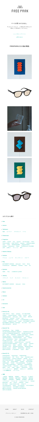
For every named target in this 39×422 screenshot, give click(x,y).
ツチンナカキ (16, 370)
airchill (9, 241)
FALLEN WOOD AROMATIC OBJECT (12, 331)
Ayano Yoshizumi (7, 387)
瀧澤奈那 (11, 378)
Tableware (5, 229)
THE (4, 364)
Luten (8, 244)
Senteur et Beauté (17, 358)
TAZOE (12, 363)
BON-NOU (5, 382)
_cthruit (4, 321)
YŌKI (13, 367)
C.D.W (17, 318)
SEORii (25, 358)
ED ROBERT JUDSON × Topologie (11, 322)
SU (30, 265)
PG (13, 357)
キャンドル (15, 247)
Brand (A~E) (6, 311)
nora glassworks (7, 385)
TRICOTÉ (20, 364)
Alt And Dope (26, 241)
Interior (5, 225)
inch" (25, 337)
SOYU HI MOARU (7, 389)
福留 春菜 (5, 378)
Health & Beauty (7, 251)
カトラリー (9, 231)
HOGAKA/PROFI (17, 337)
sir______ (31, 358)
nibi (30, 345)
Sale (4, 307)
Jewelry (5, 275)
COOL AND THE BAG (8, 319)
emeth (19, 321)
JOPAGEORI (9, 339)
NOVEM (5, 346)
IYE (14, 241)
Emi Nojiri (5, 384)
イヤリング (5, 277)
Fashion (5, 255)
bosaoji (32, 381)
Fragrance (5, 239)
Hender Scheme (7, 336)
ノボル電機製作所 (7, 370)
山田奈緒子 (11, 379)
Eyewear (5, 269)
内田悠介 (17, 376)
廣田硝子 (16, 369)
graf (4, 334)
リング (11, 277)
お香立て (9, 247)
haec (8, 334)
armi (30, 315)
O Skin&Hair (16, 349)
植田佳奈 (31, 378)
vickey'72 (23, 384)
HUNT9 (31, 334)
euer (30, 322)
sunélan (5, 246)
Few (12, 330)
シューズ (11, 257)
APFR (4, 241)
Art (3, 299)
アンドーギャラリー (7, 369)
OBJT (27, 349)
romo (8, 367)
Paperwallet (15, 355)
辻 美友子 (30, 376)
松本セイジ (23, 369)
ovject (22, 349)
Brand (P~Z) (6, 353)
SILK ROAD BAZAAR (8, 360)
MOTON (28, 348)
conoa (17, 319)
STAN (4, 361)
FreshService (6, 265)
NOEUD (20, 345)
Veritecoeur (11, 246)
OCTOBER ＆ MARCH (18, 387)
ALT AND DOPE (26, 313)
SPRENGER (6, 363)
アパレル (5, 257)
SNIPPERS (29, 360)
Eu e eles (24, 322)
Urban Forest (23, 366)
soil (11, 382)
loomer (25, 343)
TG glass (29, 363)
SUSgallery (18, 360)
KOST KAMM (22, 340)
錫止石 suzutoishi (7, 388)
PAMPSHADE (23, 355)
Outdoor (5, 295)
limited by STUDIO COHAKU (10, 343)
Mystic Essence (7, 349)
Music (4, 292)
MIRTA (14, 348)
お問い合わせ (19, 37)
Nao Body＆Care (7, 345)
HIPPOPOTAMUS (7, 337)
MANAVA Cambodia (18, 346)
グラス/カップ (17, 231)
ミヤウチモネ (6, 381)
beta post (18, 264)
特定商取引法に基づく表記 (27, 413)
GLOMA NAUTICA (26, 333)
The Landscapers (11, 364)
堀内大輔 (30, 379)
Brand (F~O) (6, 328)
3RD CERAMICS (7, 324)
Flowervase (6, 235)
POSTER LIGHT (29, 357)
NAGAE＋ (31, 343)
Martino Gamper (7, 348)
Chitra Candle (6, 243)
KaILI (24, 264)
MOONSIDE (21, 348)
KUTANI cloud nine (7, 340)
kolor (26, 265)
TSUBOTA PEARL (7, 366)
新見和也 (25, 378)
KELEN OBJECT (23, 339)
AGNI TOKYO (15, 243)
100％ (30, 367)
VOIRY (30, 366)
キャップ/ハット (19, 257)
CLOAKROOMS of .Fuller (27, 319)
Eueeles (21, 265)
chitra (26, 382)
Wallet (4, 281)
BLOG (22, 409)
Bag (4, 261)
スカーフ (27, 257)
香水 (21, 247)
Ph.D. (17, 357)
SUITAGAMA (29, 361)
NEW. (4, 271)
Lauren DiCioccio (19, 342)
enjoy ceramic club (14, 384)
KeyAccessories (7, 288)
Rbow (17, 246)
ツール (24, 231)
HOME (6, 409)
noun (4, 244)
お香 (4, 247)
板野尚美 (11, 376)
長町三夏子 (18, 378)
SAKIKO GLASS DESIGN (19, 388)
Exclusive (5, 303)
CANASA (21, 382)
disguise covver (12, 321)
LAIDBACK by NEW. (17, 271)
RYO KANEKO (30, 385)
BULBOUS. (5, 318)
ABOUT (15, 409)
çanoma (12, 318)
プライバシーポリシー (11, 413)
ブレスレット (25, 277)
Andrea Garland (12, 315)
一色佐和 (5, 376)
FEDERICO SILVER (28, 331)
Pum (22, 357)
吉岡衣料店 (14, 265)
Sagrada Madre (26, 244)
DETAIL (15, 324)
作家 (4, 374)
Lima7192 (27, 342)
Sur (24, 360)
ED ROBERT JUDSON (8, 264)
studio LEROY (14, 361)
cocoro (15, 382)
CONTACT (31, 409)
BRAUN (30, 316)
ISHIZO (30, 337)
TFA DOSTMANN (20, 363)
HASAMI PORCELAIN (18, 336)
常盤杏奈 (18, 379)
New (4, 221)
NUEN (25, 345)
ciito (22, 318)
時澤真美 (24, 379)
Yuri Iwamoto (21, 385)
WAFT (18, 367)
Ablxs (32, 241)
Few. (8, 271)
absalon (22, 243)
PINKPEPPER (6, 355)
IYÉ (3, 339)
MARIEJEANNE (16, 244)
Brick (28, 264)
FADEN (17, 330)
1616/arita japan (30, 243)
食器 (4, 231)
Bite (21, 316)
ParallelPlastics (7, 357)
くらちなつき (14, 381)
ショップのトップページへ (19, 34)
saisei (14, 385)
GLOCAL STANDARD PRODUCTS (11, 333)
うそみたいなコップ (24, 381)
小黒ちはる (24, 376)
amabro (4, 315)
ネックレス (17, 277)
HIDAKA (28, 336)
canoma (19, 241)
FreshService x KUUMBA (27, 246)
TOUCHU (16, 366)
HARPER (13, 334)
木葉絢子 (5, 379)
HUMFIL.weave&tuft (23, 334)
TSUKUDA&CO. (28, 364)
